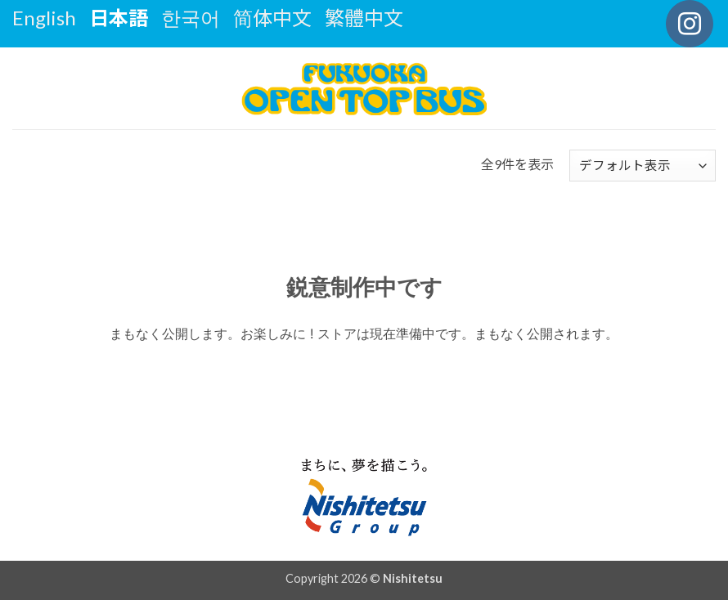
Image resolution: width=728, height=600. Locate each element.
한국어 (190, 17)
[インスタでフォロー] (689, 23)
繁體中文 (364, 17)
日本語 (118, 17)
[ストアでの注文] (642, 165)
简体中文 (272, 17)
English (44, 17)
